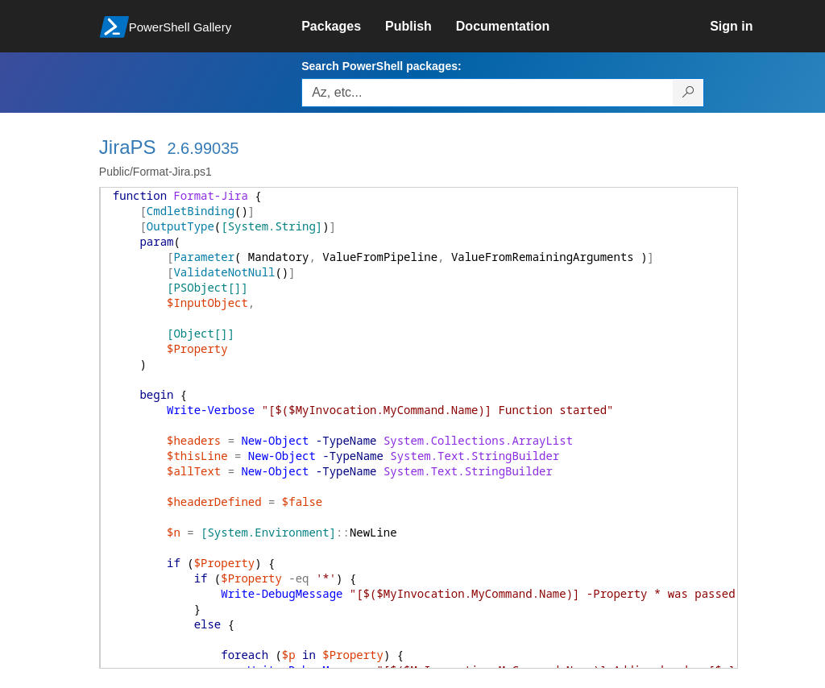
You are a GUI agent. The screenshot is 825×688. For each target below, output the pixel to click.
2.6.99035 (202, 148)
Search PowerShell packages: (381, 66)
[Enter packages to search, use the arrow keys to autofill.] (487, 92)
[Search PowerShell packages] (688, 92)
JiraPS (127, 147)
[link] (343, 26)
